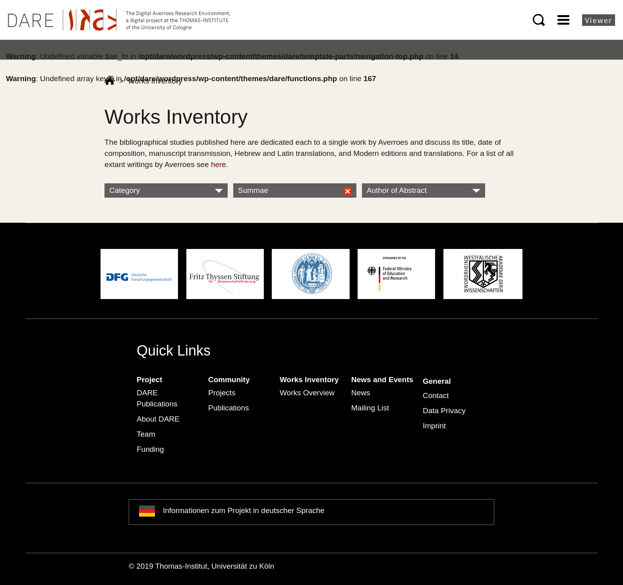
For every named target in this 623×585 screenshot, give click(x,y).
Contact (436, 395)
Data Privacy (444, 410)
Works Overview (307, 393)
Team (146, 434)
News (360, 393)
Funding (150, 449)
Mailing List (370, 408)
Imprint (434, 426)
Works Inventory (309, 379)
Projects (222, 393)
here (218, 164)
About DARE (158, 419)
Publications (228, 408)
